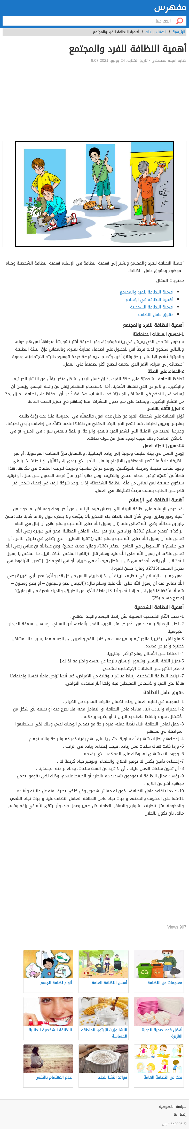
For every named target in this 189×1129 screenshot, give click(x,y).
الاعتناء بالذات (155, 32)
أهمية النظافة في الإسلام (150, 300)
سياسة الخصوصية (172, 1106)
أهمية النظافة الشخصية (152, 307)
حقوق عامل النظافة (156, 315)
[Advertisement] (94, 102)
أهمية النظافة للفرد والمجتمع (147, 292)
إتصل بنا (180, 1114)
